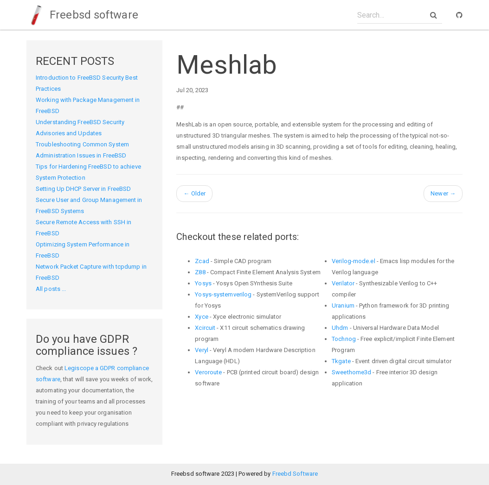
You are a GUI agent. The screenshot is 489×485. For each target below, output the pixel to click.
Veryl (201, 349)
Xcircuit (205, 327)
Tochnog (344, 338)
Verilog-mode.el (353, 261)
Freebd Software (295, 473)
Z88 (200, 272)
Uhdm (340, 327)
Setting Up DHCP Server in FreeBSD (83, 188)
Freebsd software (82, 14)
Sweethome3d (351, 372)
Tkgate (341, 361)
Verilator (343, 283)
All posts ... (51, 288)
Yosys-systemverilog (223, 294)
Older (194, 193)
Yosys (203, 283)
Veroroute (208, 372)
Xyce (201, 316)
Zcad (202, 261)
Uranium (343, 305)
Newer (443, 193)
